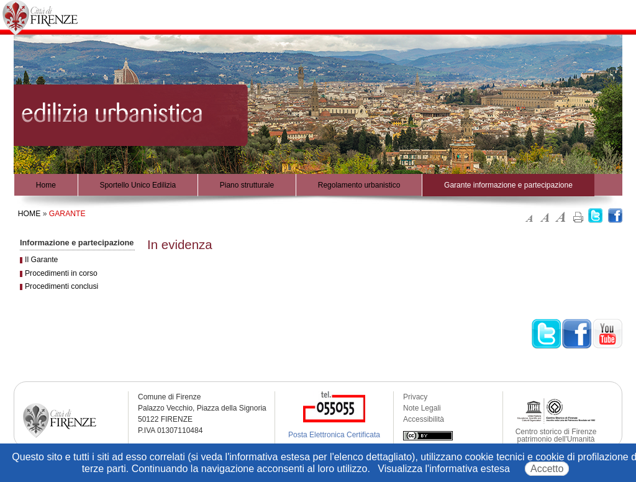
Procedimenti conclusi (61, 286)
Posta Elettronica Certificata (334, 434)
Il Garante (41, 259)
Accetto (546, 468)
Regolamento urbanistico (359, 185)
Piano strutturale (247, 185)
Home (46, 185)
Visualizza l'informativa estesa (444, 468)
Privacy (415, 397)
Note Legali (422, 408)
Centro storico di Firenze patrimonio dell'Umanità (556, 435)
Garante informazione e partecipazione (508, 185)
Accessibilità (423, 419)
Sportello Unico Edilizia (137, 185)
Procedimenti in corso (61, 273)
